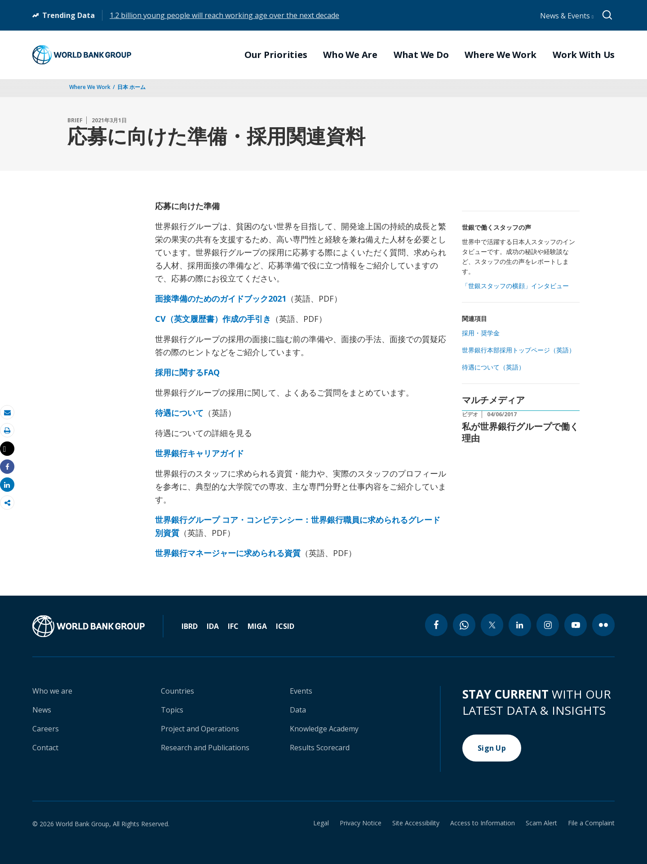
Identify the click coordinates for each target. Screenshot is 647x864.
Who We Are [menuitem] (350, 55)
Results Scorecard (320, 748)
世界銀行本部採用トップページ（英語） (518, 350)
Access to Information (482, 823)
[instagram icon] (547, 625)
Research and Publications (205, 748)
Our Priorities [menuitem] (275, 55)
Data (298, 710)
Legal (321, 823)
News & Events (567, 16)
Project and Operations (200, 729)
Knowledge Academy (324, 729)
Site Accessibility (415, 823)
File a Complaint (591, 823)
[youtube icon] (575, 625)
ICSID (285, 626)
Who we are (52, 691)
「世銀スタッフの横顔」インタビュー (515, 285)
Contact (45, 748)
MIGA (257, 626)
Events (301, 691)
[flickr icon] (603, 625)
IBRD (190, 626)
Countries (177, 691)
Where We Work (90, 87)
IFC (233, 626)
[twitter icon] (492, 625)
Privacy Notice (360, 823)
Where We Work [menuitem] (500, 55)
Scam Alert (541, 823)
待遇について (179, 412)
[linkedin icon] (520, 625)
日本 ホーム (131, 87)
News (41, 710)
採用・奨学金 (481, 333)
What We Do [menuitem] (421, 55)
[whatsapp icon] (464, 625)
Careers (45, 729)
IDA (213, 626)
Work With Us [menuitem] (584, 55)
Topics (172, 710)
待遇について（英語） (493, 367)
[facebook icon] (436, 625)
